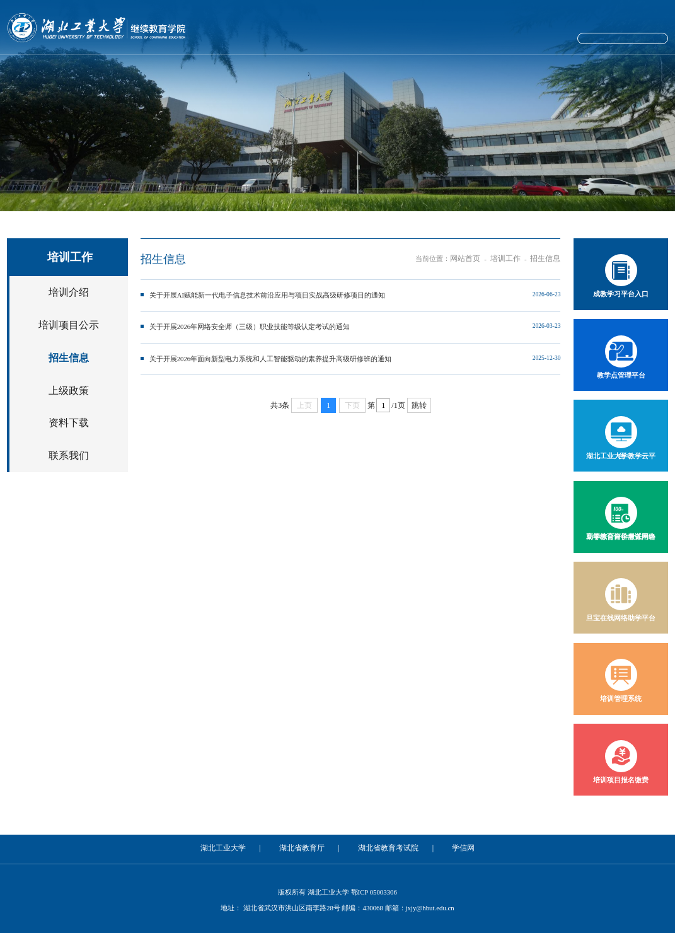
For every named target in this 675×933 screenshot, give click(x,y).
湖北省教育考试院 (384, 846)
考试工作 (469, 70)
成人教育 (272, 70)
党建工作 (206, 70)
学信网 (452, 846)
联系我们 (68, 445)
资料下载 (68, 415)
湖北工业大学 (233, 846)
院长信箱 (550, 40)
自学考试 (337, 70)
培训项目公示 (68, 327)
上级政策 (68, 386)
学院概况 (140, 70)
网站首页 (75, 70)
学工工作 (534, 70)
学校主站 (504, 40)
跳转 (419, 395)
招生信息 (68, 357)
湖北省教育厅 (305, 846)
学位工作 (600, 70)
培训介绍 (68, 298)
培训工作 (403, 70)
